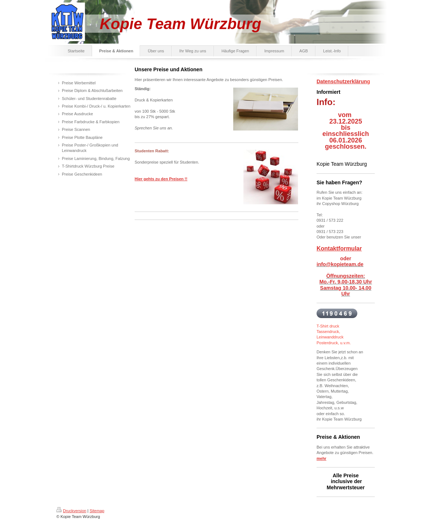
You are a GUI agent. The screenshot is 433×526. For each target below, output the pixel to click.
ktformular (347, 248)
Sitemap (97, 511)
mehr (321, 458)
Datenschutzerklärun (342, 81)
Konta (325, 248)
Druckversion (71, 511)
